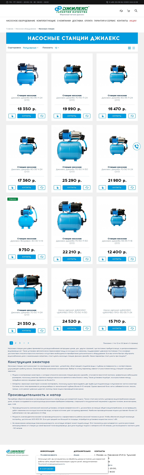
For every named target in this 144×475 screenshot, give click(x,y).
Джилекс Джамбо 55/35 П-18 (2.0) (117, 241)
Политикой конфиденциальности (51, 464)
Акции (77, 455)
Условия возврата (48, 455)
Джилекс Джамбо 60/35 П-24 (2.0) (117, 97)
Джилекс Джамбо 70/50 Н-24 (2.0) (117, 169)
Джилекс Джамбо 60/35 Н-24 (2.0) (26, 97)
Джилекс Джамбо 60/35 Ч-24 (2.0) (26, 169)
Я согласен (46, 469)
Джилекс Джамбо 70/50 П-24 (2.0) (72, 97)
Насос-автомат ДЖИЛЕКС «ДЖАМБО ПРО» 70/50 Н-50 (72, 311)
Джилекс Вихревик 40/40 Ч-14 (27, 240)
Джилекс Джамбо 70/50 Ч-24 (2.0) (26, 312)
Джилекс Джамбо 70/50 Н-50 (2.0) (72, 169)
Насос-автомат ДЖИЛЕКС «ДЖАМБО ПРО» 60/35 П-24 (117, 311)
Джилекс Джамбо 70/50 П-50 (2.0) (72, 241)
